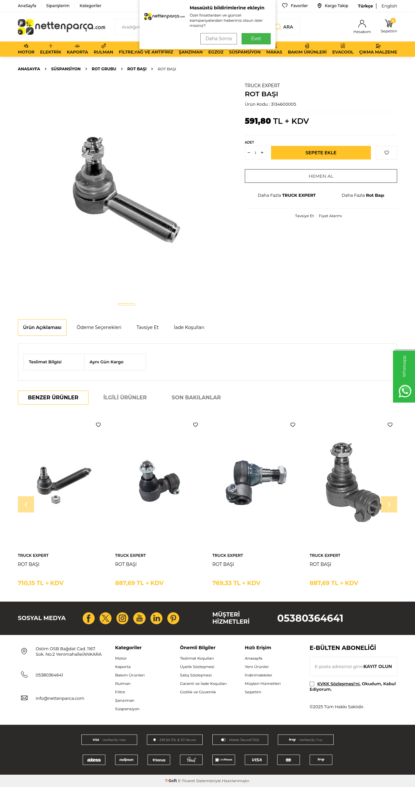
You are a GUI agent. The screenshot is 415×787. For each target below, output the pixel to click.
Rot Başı (137, 68)
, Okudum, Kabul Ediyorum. (353, 686)
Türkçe (365, 5)
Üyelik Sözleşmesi (197, 666)
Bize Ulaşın (257, 5)
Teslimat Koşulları (197, 658)
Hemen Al (321, 176)
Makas (274, 48)
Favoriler (295, 5)
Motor (26, 48)
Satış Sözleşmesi (196, 675)
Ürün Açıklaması (42, 327)
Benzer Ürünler (53, 397)
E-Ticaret (186, 780)
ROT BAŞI (29, 564)
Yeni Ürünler (257, 666)
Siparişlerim (58, 5)
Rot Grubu (104, 68)
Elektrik (50, 48)
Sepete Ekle (321, 153)
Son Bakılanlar (196, 397)
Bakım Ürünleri (307, 48)
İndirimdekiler (258, 675)
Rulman (103, 48)
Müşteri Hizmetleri (263, 683)
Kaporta (77, 48)
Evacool (343, 48)
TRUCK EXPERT (262, 85)
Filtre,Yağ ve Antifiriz (146, 48)
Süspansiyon (245, 48)
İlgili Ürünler (125, 397)
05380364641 (310, 618)
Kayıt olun (377, 666)
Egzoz (216, 48)
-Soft (171, 780)
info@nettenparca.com (60, 698)
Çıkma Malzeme (378, 48)
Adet (249, 142)
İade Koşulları (189, 327)
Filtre (120, 691)
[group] (126, 190)
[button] (126, 304)
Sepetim (253, 691)
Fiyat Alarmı (330, 215)
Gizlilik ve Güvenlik (198, 691)
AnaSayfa (27, 5)
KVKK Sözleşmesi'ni (338, 683)
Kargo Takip (333, 5)
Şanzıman (191, 48)
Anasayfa (29, 68)
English (389, 5)
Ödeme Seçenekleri (99, 327)
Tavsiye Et (304, 215)
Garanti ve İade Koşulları (203, 683)
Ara (284, 27)
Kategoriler (90, 5)
